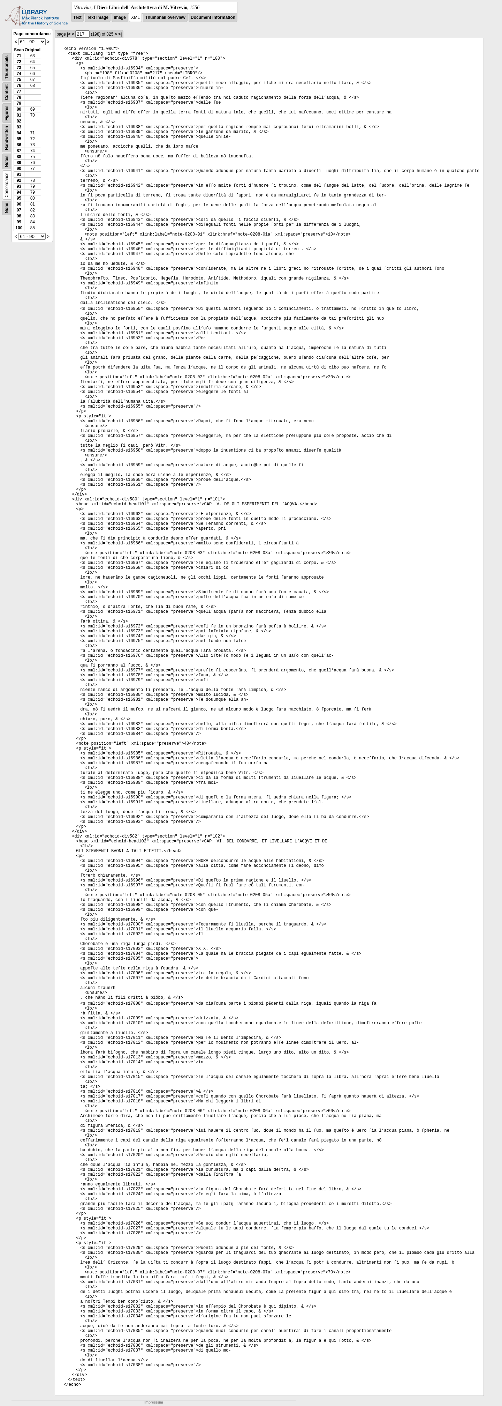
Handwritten (6, 138)
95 (19, 198)
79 (19, 103)
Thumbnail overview (165, 17)
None (6, 208)
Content (6, 92)
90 (19, 168)
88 (19, 156)
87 (19, 150)
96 (19, 204)
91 (19, 174)
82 (19, 121)
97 (19, 210)
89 (19, 162)
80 (19, 109)
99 (19, 222)
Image (120, 17)
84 (19, 133)
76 (19, 85)
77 (19, 91)
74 (19, 73)
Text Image (97, 17)
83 (19, 127)
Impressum (153, 1402)
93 (19, 186)
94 (19, 192)
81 (19, 115)
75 (19, 79)
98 (19, 216)
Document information (213, 17)
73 (19, 67)
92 (19, 180)
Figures (6, 112)
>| (120, 34)
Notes (6, 161)
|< (68, 34)
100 (18, 227)
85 (19, 138)
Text (77, 17)
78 (19, 97)
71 (19, 55)
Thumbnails (6, 67)
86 (19, 144)
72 (19, 61)
